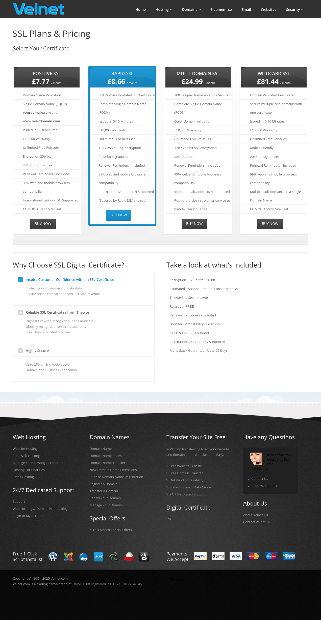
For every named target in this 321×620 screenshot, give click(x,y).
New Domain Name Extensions (113, 469)
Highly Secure (37, 350)
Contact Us (259, 478)
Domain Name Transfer (108, 462)
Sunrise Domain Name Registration (116, 477)
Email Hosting (23, 477)
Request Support (264, 485)
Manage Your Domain (106, 505)
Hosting (164, 9)
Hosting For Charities (29, 469)
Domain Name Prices (106, 455)
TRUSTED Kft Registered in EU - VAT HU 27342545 (107, 584)
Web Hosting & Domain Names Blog (40, 508)
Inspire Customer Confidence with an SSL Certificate (70, 279)
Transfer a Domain (104, 491)
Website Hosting (25, 448)
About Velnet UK (255, 515)
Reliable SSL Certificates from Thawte (57, 312)
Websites (268, 9)
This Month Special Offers (112, 529)
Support (19, 501)
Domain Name (101, 448)
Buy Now (43, 223)
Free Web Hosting (26, 455)
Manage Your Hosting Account (36, 462)
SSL (169, 519)
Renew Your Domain (105, 498)
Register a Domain (104, 484)
